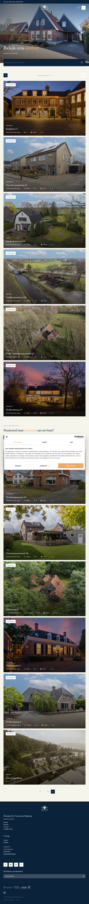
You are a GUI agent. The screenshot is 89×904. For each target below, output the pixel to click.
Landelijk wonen (8, 829)
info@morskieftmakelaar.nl (10, 854)
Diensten (6, 824)
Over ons (6, 827)
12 (48, 791)
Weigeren (18, 465)
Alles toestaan (70, 465)
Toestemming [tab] (17, 442)
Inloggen (6, 842)
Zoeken (82, 62)
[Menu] (83, 8)
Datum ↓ (83, 75)
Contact (6, 840)
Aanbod (6, 822)
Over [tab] (71, 442)
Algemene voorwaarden (8, 899)
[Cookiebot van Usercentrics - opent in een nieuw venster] (76, 437)
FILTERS (5, 75)
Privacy (17, 899)
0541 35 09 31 (7, 851)
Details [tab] (44, 442)
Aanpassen (44, 465)
